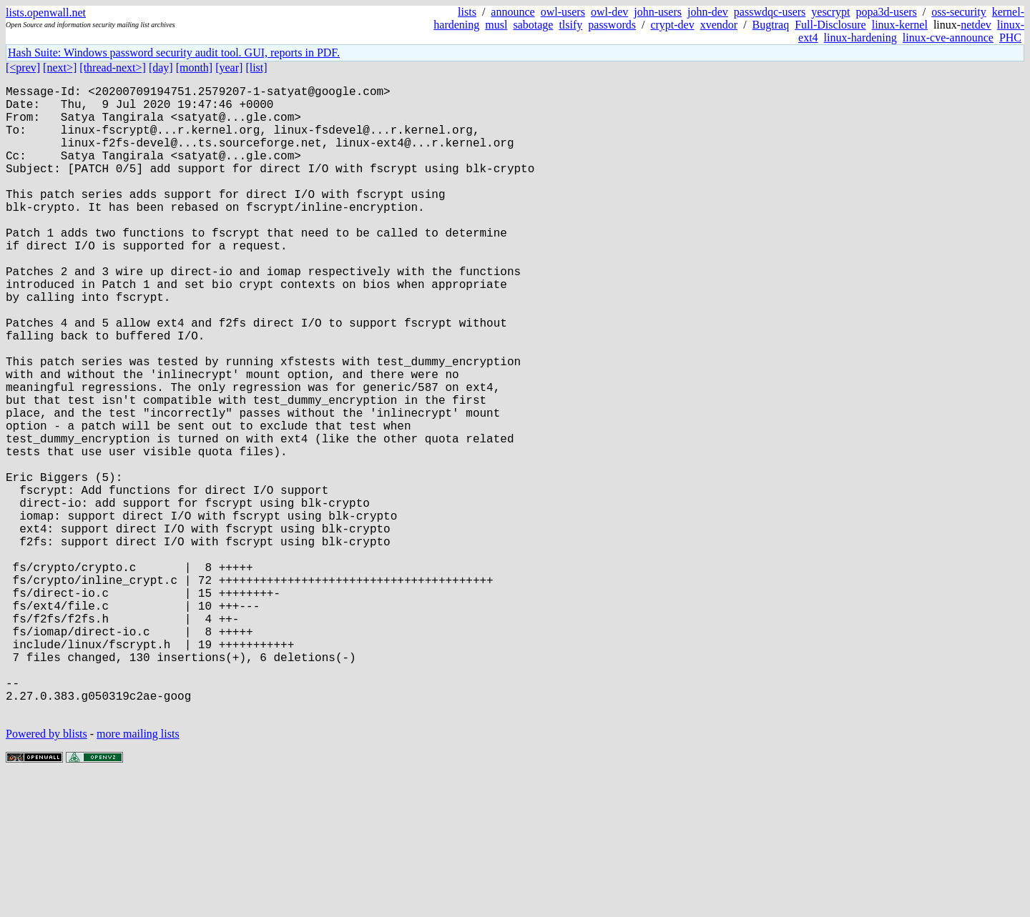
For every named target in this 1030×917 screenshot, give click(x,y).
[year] (228, 67)
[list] (256, 67)
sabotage (533, 25)
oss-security (958, 12)
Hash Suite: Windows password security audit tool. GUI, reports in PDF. (174, 52)
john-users (658, 12)
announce (512, 12)
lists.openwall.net (46, 12)
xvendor (718, 25)
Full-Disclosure (830, 25)
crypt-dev (672, 25)
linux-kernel (900, 25)
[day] (161, 67)
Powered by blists (46, 874)
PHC (1010, 37)
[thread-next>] (112, 67)
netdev (976, 25)
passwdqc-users (769, 12)
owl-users (563, 12)
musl (496, 25)
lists (467, 12)
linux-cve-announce (948, 37)
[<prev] (23, 67)
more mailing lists (138, 874)
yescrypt (830, 12)
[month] (194, 67)
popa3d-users (885, 12)
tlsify (570, 25)
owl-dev (609, 12)
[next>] (60, 67)
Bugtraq (771, 25)
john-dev (707, 12)
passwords (612, 25)
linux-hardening (860, 37)
